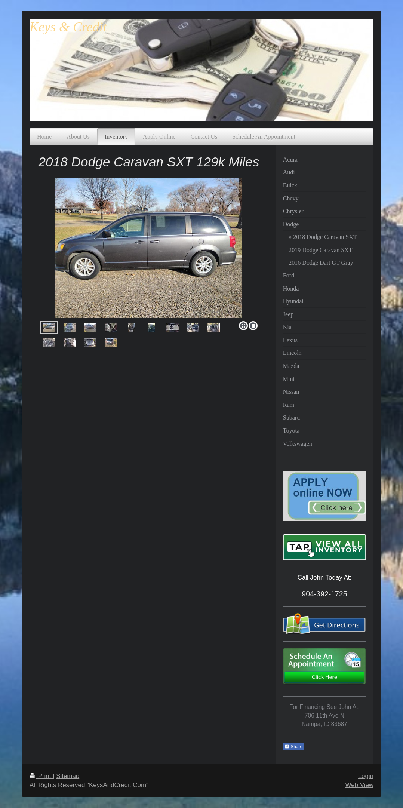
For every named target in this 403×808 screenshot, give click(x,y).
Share (293, 746)
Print (41, 776)
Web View (359, 785)
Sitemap (67, 776)
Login (365, 776)
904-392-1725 (324, 594)
